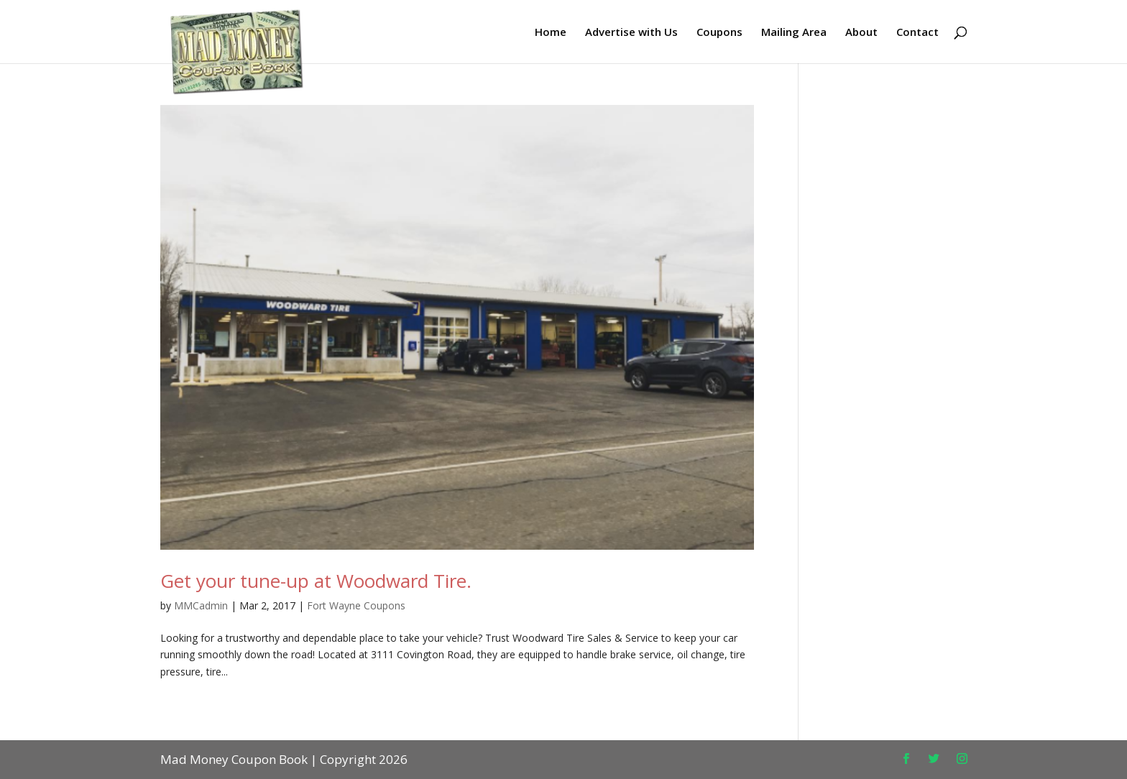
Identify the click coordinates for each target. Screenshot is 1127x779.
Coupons (719, 33)
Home (550, 33)
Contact (917, 33)
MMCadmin (201, 605)
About (861, 33)
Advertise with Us (631, 33)
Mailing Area (794, 33)
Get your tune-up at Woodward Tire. (316, 581)
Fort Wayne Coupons (356, 605)
